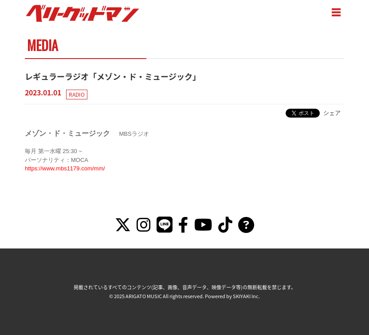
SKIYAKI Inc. (246, 296)
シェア (332, 112)
